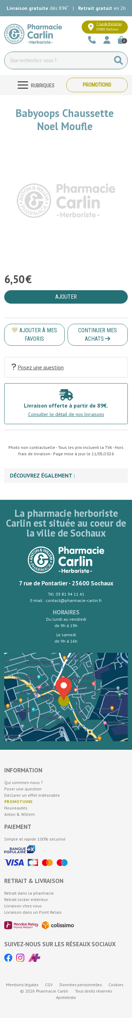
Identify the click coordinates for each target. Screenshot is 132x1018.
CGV (49, 984)
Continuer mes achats (97, 334)
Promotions (97, 85)
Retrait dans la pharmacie (29, 893)
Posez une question (38, 367)
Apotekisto (66, 997)
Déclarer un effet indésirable (32, 795)
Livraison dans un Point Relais (33, 912)
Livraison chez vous (23, 905)
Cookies (115, 984)
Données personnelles (80, 984)
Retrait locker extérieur (26, 899)
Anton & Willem (19, 814)
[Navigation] (35, 85)
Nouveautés (15, 808)
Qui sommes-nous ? (23, 782)
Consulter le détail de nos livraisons (66, 414)
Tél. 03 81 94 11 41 (66, 594)
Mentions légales (22, 984)
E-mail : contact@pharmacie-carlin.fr (66, 600)
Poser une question (23, 788)
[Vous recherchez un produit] (57, 60)
